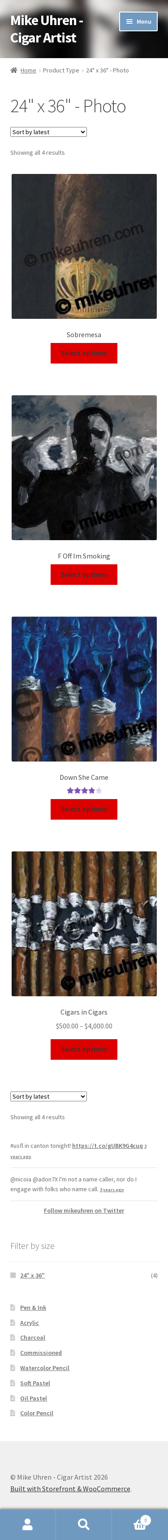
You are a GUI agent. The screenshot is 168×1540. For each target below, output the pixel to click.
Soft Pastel (35, 1383)
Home (28, 70)
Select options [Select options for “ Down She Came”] (84, 808)
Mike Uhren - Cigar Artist (46, 29)
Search (84, 1525)
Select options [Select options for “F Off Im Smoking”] (84, 574)
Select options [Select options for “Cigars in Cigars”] (84, 1049)
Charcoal (32, 1337)
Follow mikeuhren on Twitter (84, 1210)
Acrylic (29, 1323)
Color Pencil (36, 1413)
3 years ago (112, 1190)
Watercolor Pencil (44, 1368)
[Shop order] (48, 132)
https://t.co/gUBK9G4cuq (107, 1146)
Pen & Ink (33, 1307)
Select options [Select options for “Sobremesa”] (84, 352)
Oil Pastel (33, 1398)
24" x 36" (32, 1275)
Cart (131, 1518)
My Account (28, 1525)
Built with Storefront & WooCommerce (70, 1488)
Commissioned (41, 1353)
